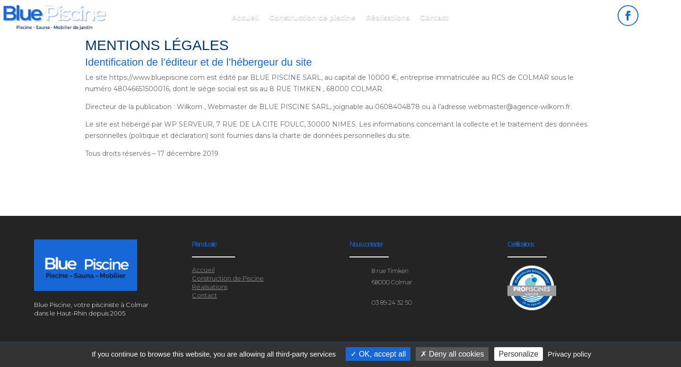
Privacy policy (569, 354)
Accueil (245, 18)
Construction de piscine (312, 18)
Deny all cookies (452, 354)
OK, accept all (378, 354)
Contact (434, 18)
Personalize (519, 354)
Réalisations (388, 18)
